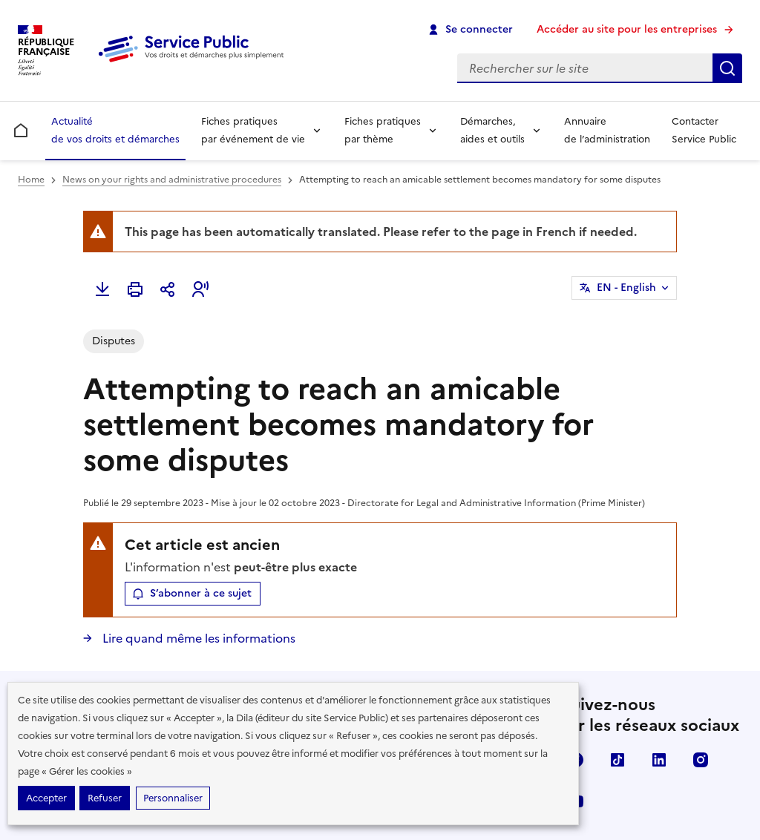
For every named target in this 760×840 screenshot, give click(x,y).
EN (626, 288)
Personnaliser (173, 798)
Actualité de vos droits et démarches (115, 130)
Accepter (46, 798)
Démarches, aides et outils (492, 130)
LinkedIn (659, 760)
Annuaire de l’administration (607, 130)
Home (31, 179)
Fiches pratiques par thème (382, 130)
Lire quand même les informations (197, 638)
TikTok (617, 760)
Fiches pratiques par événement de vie (253, 130)
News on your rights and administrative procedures (171, 179)
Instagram (700, 760)
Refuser (105, 798)
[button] (200, 289)
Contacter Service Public (704, 130)
